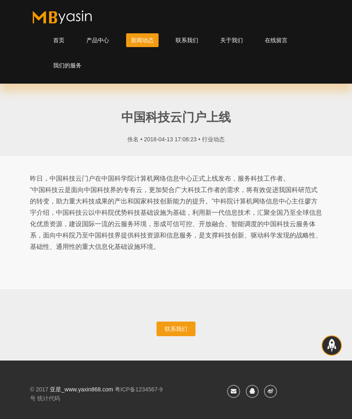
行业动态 (213, 139)
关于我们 (231, 40)
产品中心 (97, 40)
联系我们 (187, 40)
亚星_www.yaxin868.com (81, 389)
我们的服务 (67, 65)
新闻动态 (142, 40)
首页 (58, 40)
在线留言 (276, 40)
